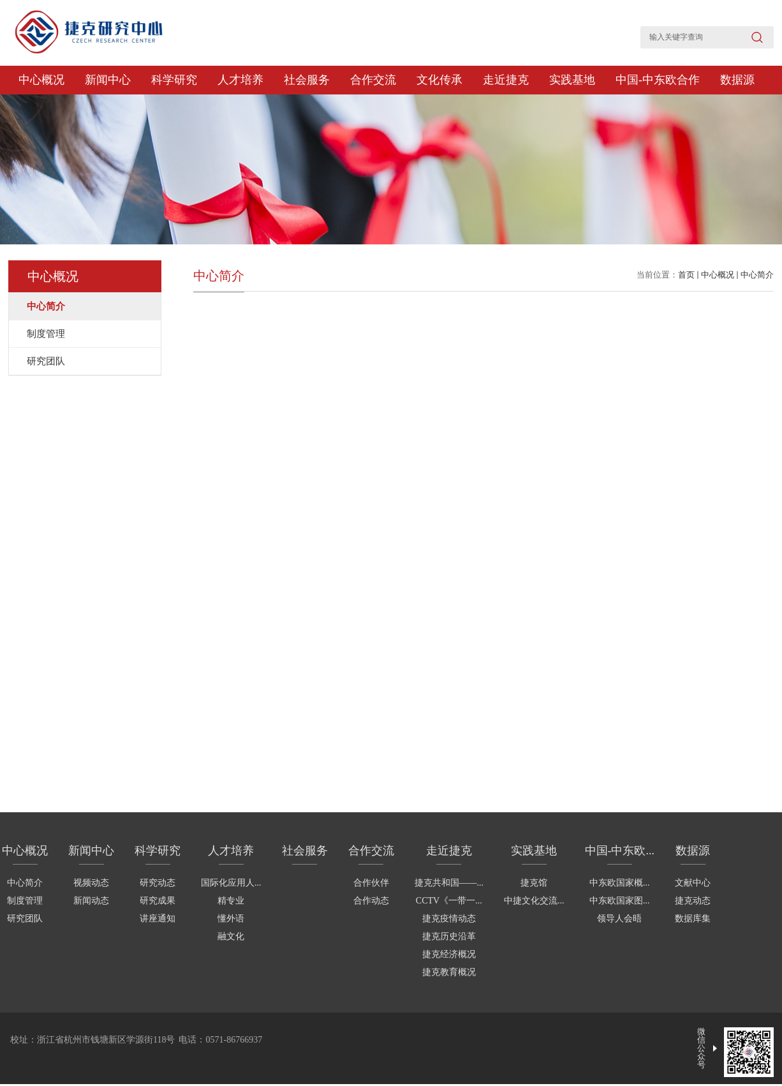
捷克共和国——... (449, 883)
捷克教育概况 (449, 972)
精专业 (231, 900)
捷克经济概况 (449, 954)
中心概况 (41, 79)
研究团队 (25, 918)
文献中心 (693, 883)
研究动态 (157, 883)
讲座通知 (157, 918)
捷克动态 (693, 900)
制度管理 (25, 900)
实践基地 (572, 79)
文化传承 (439, 79)
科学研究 (174, 79)
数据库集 (693, 918)
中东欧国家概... (619, 883)
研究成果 (157, 900)
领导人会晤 (619, 918)
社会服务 (307, 79)
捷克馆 (533, 883)
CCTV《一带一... (449, 900)
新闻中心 (108, 79)
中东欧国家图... (619, 900)
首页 (686, 274)
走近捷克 (506, 79)
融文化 (231, 936)
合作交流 (373, 79)
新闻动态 (91, 900)
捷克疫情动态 (449, 918)
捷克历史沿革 (449, 936)
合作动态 (371, 900)
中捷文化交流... (534, 900)
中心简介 (757, 274)
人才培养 (240, 79)
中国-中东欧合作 (658, 79)
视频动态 (91, 883)
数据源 (737, 79)
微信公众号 (701, 1048)
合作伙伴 (371, 883)
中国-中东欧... (620, 850)
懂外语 (231, 918)
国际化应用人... (231, 883)
